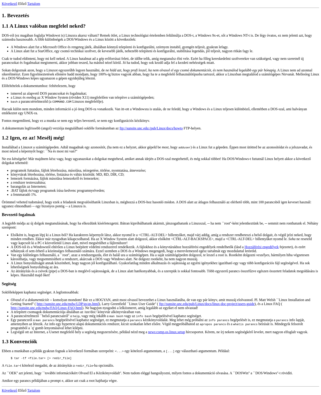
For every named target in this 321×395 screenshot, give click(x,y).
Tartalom (33, 4)
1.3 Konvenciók (19, 341)
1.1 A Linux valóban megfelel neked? (44, 26)
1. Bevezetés (15, 15)
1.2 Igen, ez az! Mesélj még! (33, 138)
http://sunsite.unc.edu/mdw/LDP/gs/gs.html (68, 304)
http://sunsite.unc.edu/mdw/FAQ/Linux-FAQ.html (46, 308)
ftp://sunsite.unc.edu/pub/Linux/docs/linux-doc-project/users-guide (207, 304)
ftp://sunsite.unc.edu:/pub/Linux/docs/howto (151, 128)
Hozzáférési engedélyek (262, 247)
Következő (9, 4)
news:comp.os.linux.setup (166, 332)
